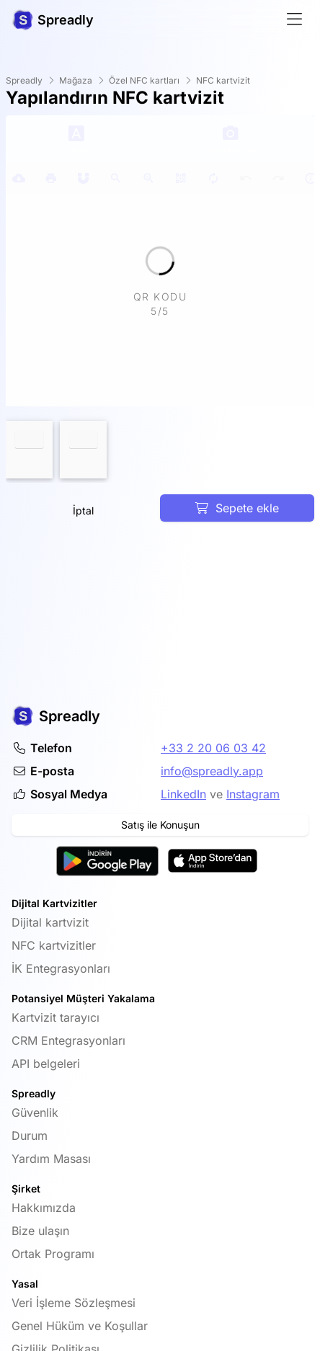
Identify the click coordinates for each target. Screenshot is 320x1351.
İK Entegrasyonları (61, 968)
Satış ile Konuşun (160, 825)
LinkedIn (183, 794)
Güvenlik (35, 1112)
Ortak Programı (53, 1254)
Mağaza (75, 80)
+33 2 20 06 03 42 (213, 748)
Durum (30, 1135)
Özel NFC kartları (144, 80)
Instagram (253, 794)
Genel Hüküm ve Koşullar (80, 1326)
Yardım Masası (51, 1158)
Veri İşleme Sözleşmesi (73, 1303)
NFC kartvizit (223, 80)
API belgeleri (46, 1063)
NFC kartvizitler (54, 945)
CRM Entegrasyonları (68, 1040)
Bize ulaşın (40, 1230)
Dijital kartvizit (50, 922)
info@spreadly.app (212, 771)
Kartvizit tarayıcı (55, 1017)
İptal (83, 510)
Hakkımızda (44, 1207)
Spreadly (24, 80)
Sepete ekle (237, 508)
